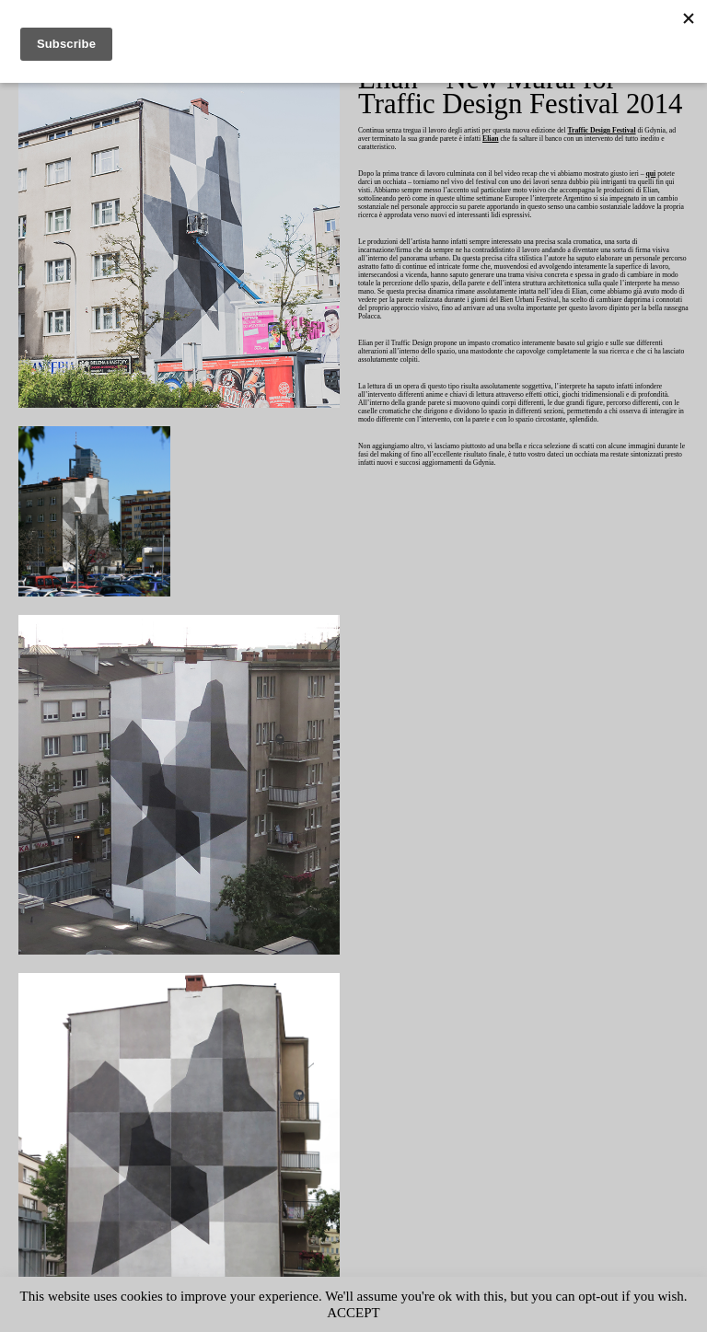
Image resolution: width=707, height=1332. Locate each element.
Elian (547, 139)
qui (369, 183)
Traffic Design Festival (636, 131)
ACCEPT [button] (391, 1312)
